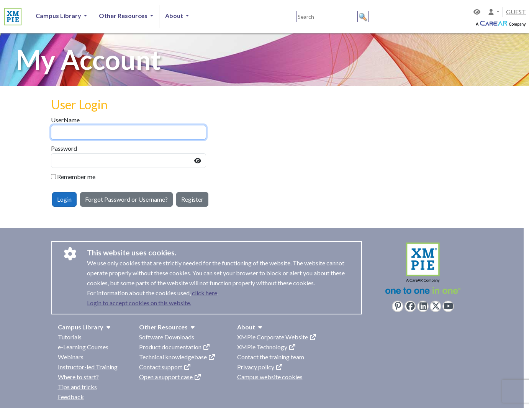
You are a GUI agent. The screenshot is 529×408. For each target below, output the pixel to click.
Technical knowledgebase (177, 356)
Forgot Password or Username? (126, 199)
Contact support (165, 366)
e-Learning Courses (83, 346)
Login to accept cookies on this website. (139, 302)
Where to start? (78, 376)
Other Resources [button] (124, 15)
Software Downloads (166, 337)
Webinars (71, 356)
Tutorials (70, 337)
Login (64, 199)
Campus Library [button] (59, 15)
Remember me (76, 176)
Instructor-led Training (88, 366)
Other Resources (168, 327)
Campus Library (85, 327)
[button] (493, 12)
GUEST (516, 11)
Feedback (71, 396)
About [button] (174, 15)
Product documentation (174, 346)
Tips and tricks (77, 386)
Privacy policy (260, 366)
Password (64, 148)
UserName (65, 119)
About (250, 327)
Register (192, 199)
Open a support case (170, 376)
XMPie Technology (266, 346)
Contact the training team (270, 356)
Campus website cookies (270, 376)
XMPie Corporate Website (277, 337)
